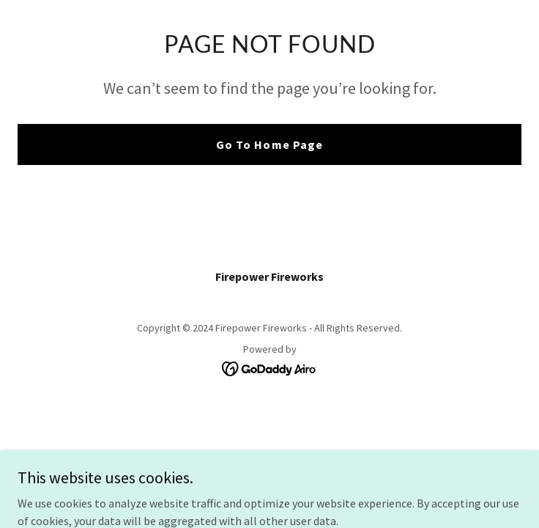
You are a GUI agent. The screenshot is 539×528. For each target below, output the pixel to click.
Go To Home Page (269, 144)
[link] (270, 367)
